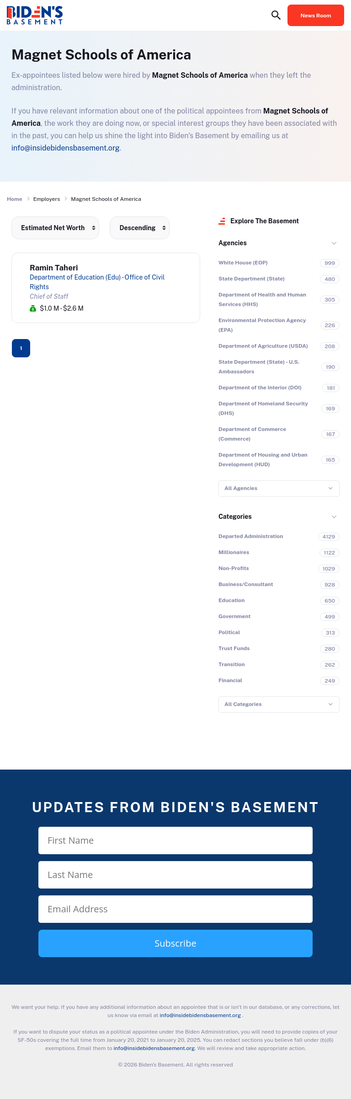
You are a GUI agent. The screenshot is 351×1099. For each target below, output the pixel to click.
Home (14, 199)
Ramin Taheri (54, 267)
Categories (235, 516)
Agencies (232, 243)
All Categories (242, 704)
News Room (316, 15)
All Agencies (240, 488)
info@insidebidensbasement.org (65, 148)
